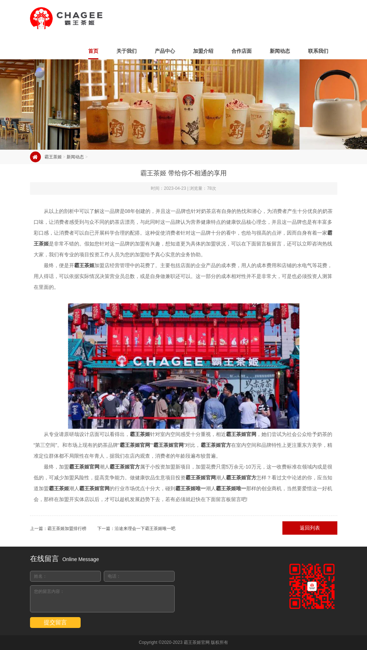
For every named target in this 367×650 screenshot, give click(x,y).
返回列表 (310, 528)
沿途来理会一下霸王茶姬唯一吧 (145, 528)
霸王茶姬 (53, 156)
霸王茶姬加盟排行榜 (66, 528)
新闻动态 (75, 156)
